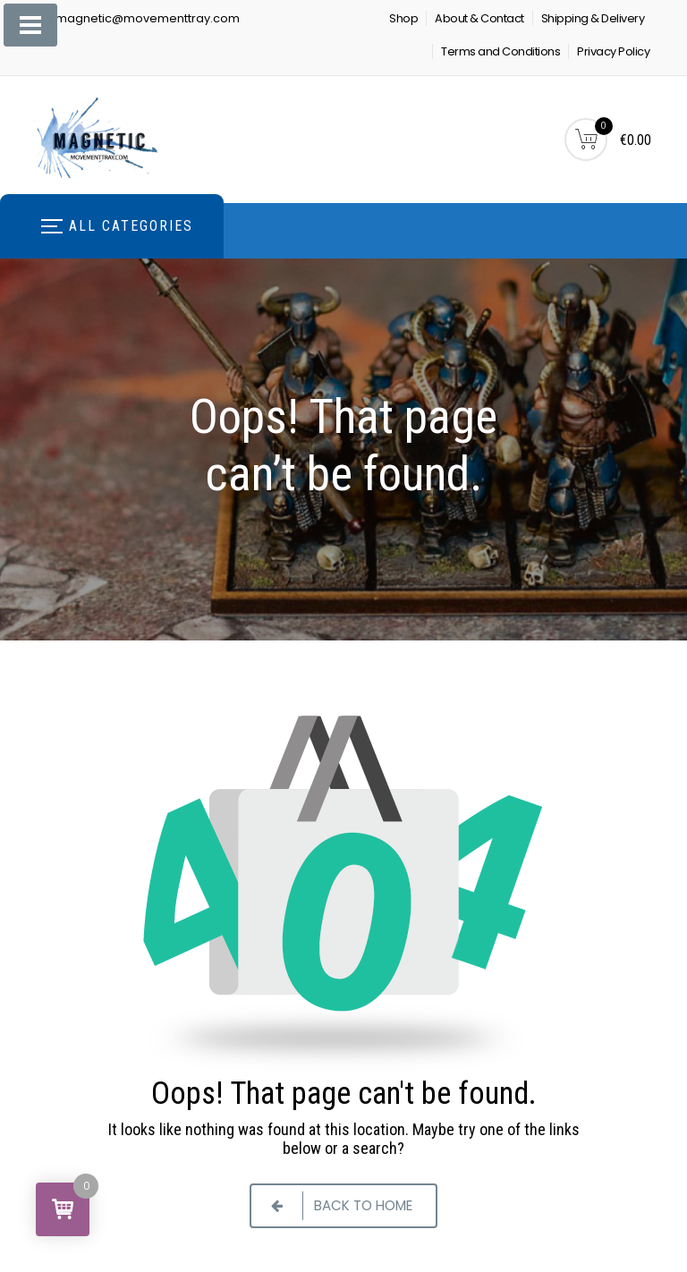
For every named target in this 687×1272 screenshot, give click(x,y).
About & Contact (479, 18)
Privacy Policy (613, 51)
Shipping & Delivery (593, 18)
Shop (403, 18)
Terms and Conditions (500, 51)
